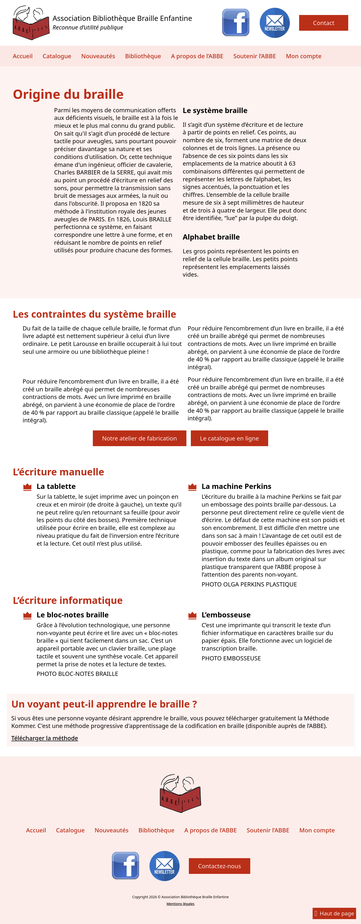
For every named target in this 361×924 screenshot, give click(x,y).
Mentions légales (180, 903)
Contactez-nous (219, 866)
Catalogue (57, 56)
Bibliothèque (143, 56)
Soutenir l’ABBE (254, 56)
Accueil (23, 56)
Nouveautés (98, 56)
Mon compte (303, 56)
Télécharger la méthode (44, 738)
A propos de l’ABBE (197, 56)
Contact (323, 23)
